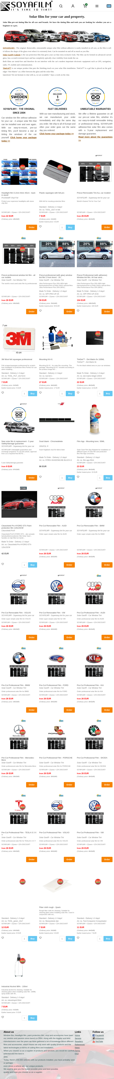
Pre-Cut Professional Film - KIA (90, 685)
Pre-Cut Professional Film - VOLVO (54, 832)
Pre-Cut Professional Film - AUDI (91, 613)
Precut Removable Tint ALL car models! (94, 193)
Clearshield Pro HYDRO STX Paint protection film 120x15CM (16, 527)
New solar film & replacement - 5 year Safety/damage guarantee (17, 442)
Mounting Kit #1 (46, 359)
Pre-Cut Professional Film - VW (90, 832)
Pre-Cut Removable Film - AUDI (52, 526)
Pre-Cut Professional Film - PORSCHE (55, 758)
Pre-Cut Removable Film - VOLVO (16, 613)
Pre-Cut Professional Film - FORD (53, 685)
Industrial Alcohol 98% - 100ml (14, 986)
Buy (70, 227)
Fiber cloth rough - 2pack (50, 907)
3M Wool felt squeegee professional (16, 359)
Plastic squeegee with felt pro (51, 193)
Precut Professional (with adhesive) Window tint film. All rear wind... (92, 276)
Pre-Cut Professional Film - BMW (15, 685)
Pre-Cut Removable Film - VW (52, 613)
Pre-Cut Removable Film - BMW (90, 526)
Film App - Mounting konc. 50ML (90, 441)
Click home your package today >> (56, 134)
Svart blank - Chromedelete (51, 441)
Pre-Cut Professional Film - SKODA (92, 758)
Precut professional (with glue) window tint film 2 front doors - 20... (55, 276)
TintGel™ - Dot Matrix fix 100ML (90, 359)
